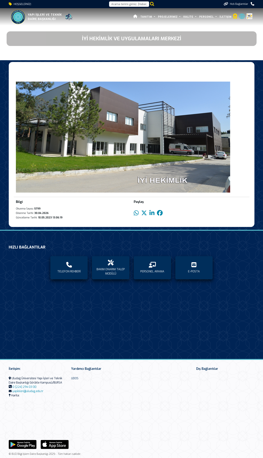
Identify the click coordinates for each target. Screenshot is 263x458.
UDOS (74, 378)
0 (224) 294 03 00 (24, 387)
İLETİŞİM (226, 17)
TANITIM (146, 17)
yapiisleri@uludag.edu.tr (27, 391)
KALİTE (188, 17)
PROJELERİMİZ (168, 17)
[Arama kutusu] (129, 4)
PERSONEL (207, 17)
